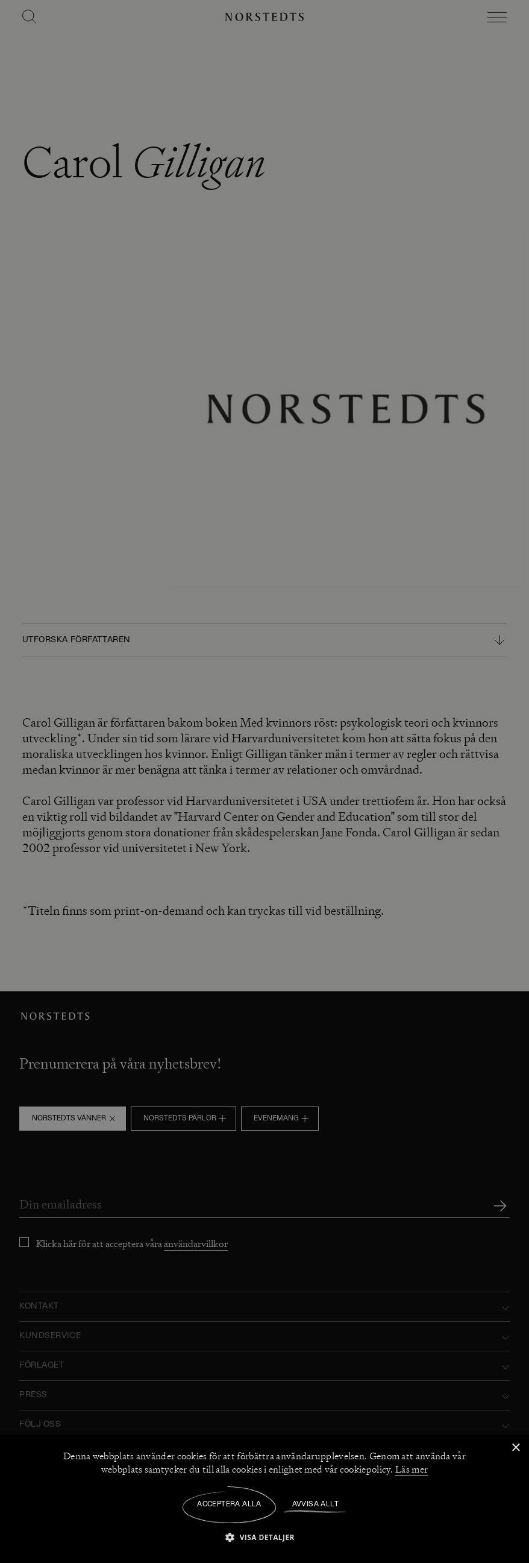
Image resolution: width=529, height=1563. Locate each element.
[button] (264, 1536)
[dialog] (264, 781)
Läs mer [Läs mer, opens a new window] (411, 1470)
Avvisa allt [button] (315, 1504)
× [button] (515, 1448)
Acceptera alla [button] (229, 1504)
